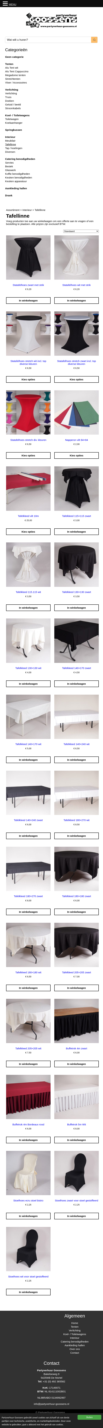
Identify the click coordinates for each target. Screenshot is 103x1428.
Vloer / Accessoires (16, 82)
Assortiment (13, 210)
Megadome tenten (15, 75)
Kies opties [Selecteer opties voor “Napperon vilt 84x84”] (76, 455)
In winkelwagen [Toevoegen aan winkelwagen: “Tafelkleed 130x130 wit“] (28, 683)
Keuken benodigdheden (18, 177)
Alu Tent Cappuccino (16, 71)
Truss (8, 97)
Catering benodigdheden (20, 158)
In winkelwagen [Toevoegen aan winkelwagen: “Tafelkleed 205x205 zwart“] (76, 987)
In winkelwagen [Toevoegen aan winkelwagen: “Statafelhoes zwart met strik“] (28, 300)
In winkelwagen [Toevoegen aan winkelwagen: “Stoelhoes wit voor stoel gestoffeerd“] (28, 1292)
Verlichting (11, 89)
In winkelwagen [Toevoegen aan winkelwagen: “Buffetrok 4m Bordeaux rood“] (28, 1140)
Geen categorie (14, 56)
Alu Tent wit (11, 67)
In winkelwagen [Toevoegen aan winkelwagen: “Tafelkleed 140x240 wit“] (76, 759)
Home (74, 1323)
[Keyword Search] (48, 40)
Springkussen (13, 129)
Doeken (9, 100)
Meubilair (10, 140)
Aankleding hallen (16, 188)
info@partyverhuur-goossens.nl (51, 1403)
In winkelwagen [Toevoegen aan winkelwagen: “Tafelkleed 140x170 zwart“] (76, 683)
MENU (12, 4)
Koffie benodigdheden (17, 173)
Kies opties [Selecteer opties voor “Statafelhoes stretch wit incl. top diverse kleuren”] (28, 379)
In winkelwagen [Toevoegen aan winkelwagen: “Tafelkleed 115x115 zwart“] (76, 531)
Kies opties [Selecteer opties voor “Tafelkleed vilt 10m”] (28, 531)
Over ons (75, 1349)
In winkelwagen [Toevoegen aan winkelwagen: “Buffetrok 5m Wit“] (76, 1140)
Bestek (9, 166)
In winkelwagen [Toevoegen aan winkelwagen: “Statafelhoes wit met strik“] (76, 300)
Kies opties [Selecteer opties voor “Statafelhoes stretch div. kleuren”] (28, 455)
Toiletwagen (11, 119)
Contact (74, 1352)
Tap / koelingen (13, 148)
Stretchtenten (12, 78)
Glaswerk (10, 170)
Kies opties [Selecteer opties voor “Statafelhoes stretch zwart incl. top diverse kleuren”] (76, 379)
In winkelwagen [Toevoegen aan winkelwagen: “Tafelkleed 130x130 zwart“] (76, 607)
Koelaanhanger (13, 122)
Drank (8, 195)
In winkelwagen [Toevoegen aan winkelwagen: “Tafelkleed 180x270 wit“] (76, 835)
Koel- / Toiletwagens (17, 115)
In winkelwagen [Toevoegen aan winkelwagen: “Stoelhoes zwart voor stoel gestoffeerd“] (76, 1216)
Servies (9, 162)
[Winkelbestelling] (81, 231)
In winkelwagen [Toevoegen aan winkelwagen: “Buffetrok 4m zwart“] (76, 1064)
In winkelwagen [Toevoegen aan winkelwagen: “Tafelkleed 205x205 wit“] (28, 1064)
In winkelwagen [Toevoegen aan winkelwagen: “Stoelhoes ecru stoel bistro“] (28, 1216)
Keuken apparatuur (16, 181)
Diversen (10, 151)
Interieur (10, 137)
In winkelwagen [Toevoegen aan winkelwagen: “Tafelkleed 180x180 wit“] (28, 987)
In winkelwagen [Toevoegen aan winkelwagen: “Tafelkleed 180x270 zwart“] (28, 911)
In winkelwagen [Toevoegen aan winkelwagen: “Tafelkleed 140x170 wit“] (28, 759)
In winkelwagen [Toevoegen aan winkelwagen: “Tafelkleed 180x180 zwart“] (76, 911)
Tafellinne (10, 144)
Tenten (9, 64)
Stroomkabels (13, 108)
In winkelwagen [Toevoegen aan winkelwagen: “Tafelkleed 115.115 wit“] (28, 607)
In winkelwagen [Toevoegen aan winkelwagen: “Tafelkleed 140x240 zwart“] (28, 835)
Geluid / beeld (13, 104)
